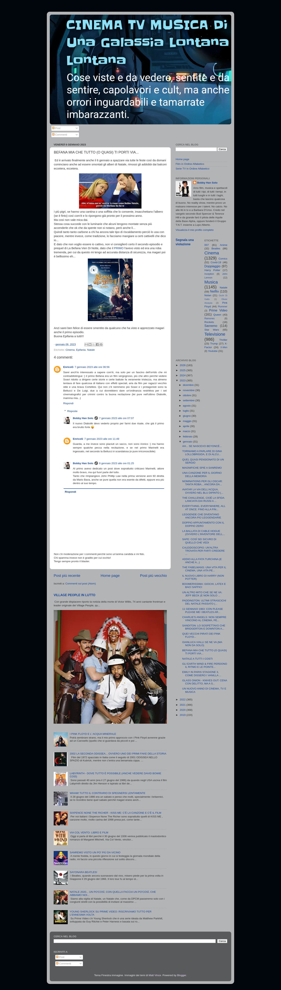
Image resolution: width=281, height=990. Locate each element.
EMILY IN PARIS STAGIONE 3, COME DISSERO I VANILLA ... (201, 674)
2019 (183, 715)
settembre (189, 400)
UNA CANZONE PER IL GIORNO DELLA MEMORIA (202, 474)
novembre (189, 390)
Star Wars (212, 329)
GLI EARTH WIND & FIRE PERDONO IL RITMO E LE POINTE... (204, 665)
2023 (183, 380)
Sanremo (211, 325)
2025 (183, 370)
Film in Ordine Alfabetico (190, 163)
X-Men (223, 347)
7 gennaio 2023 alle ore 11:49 (101, 438)
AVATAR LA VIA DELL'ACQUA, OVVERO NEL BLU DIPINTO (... (202, 491)
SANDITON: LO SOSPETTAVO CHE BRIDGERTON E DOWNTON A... (203, 627)
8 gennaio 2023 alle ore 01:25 (116, 463)
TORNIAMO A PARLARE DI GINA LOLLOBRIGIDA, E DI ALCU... (202, 453)
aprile (186, 426)
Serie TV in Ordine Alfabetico (192, 168)
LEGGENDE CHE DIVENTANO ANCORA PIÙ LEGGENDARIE (201, 516)
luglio (186, 410)
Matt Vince (155, 975)
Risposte (72, 411)
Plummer (222, 306)
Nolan (208, 295)
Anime (223, 244)
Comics (223, 258)
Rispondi (68, 403)
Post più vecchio (153, 575)
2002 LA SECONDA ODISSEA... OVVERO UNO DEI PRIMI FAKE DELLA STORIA (118, 753)
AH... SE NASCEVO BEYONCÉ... (202, 446)
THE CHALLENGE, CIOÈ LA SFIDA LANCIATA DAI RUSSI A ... (203, 499)
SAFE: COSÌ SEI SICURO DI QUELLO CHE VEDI (199, 541)
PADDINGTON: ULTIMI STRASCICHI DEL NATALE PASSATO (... (204, 602)
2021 (183, 704)
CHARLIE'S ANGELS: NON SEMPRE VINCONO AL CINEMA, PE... (204, 619)
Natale (91, 349)
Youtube (213, 351)
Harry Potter (212, 270)
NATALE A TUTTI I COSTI (197, 658)
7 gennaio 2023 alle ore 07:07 (116, 418)
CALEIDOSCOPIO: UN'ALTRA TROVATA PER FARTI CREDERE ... (203, 550)
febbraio (188, 436)
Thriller (223, 339)
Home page (110, 575)
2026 (183, 365)
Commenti (59, 134)
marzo (187, 431)
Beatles (216, 248)
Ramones (210, 318)
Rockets (209, 322)
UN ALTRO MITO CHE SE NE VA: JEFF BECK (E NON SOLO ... (202, 594)
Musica (211, 282)
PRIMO (119, 248)
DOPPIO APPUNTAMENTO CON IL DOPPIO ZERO (203, 524)
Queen (217, 314)
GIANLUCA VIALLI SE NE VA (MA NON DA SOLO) (202, 644)
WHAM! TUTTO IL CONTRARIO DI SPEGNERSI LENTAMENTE (107, 793)
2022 (183, 699)
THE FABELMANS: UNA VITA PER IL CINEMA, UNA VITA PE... (204, 569)
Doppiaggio (213, 266)
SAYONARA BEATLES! (83, 872)
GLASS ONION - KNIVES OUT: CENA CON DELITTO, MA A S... (204, 682)
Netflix (214, 291)
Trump (214, 343)
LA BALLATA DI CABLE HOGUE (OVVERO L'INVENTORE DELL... (203, 533)
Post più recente (67, 575)
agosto (187, 405)
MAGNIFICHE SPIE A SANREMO (202, 467)
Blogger (181, 975)
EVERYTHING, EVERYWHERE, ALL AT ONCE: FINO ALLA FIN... (203, 508)
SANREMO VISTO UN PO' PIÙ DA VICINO (95, 852)
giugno (187, 415)
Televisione (215, 334)
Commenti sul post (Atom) (80, 583)
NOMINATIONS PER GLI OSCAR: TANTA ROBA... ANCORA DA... (202, 483)
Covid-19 (216, 262)
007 (207, 244)
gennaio (188, 441)
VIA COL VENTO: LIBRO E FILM (89, 832)
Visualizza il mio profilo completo (195, 229)
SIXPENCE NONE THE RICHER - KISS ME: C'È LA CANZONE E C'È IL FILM (115, 812)
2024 (183, 375)
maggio (187, 421)
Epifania (81, 349)
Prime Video (218, 310)
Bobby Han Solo (83, 418)
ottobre (187, 395)
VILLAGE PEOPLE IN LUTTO (74, 595)
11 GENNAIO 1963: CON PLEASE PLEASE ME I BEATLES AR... (202, 610)
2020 (183, 709)
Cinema (70, 349)
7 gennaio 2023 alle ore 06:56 (92, 367)
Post (56, 128)
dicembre (188, 385)
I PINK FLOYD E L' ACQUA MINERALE (93, 733)
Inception (209, 274)
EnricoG (68, 367)
